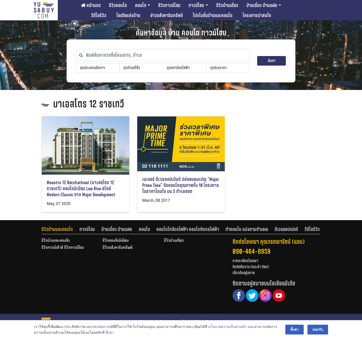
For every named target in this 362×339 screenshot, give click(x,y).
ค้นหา (272, 61)
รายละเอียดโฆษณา (245, 261)
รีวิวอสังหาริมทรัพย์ (117, 248)
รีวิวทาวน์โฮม (169, 5)
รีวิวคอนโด (118, 5)
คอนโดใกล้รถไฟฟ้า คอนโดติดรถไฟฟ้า (187, 229)
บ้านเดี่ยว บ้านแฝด (261, 5)
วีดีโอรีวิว (98, 15)
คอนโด (140, 5)
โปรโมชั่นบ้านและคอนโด (213, 15)
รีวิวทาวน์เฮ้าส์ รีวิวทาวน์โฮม (62, 248)
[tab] (60, 229)
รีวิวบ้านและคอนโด (57, 229)
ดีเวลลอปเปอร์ (286, 229)
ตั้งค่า (110, 332)
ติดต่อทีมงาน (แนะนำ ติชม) (251, 267)
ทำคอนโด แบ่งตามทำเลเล (246, 229)
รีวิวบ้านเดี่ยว (227, 5)
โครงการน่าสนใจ (257, 15)
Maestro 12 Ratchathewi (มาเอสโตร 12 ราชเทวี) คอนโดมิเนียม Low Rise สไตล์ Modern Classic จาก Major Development (81, 188)
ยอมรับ (317, 329)
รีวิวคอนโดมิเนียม (116, 241)
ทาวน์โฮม (196, 5)
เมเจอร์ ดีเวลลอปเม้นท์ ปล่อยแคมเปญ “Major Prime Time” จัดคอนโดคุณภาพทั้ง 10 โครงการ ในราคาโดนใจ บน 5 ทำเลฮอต (180, 185)
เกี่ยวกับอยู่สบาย (244, 273)
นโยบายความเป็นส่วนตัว (227, 327)
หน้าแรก (91, 5)
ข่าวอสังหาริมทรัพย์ (166, 15)
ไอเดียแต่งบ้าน (128, 15)
